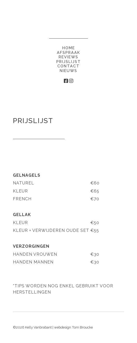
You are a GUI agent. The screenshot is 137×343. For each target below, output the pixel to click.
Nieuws (68, 70)
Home (68, 48)
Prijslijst (68, 61)
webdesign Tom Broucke (73, 327)
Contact (68, 66)
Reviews (68, 57)
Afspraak (68, 52)
